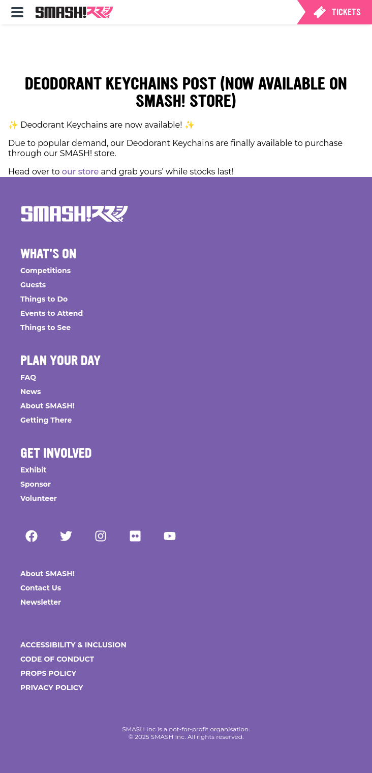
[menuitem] (17, 12)
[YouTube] (169, 536)
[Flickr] (135, 536)
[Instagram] (100, 536)
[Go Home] (74, 213)
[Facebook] (31, 536)
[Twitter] (66, 536)
